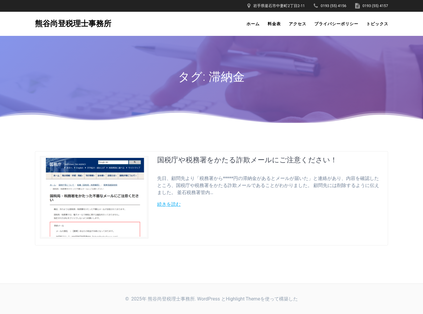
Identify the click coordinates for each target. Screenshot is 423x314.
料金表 (274, 23)
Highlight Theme (243, 299)
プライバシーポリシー (336, 23)
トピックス (377, 23)
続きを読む (169, 204)
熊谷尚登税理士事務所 (73, 24)
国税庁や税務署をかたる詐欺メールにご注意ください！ (247, 159)
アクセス (297, 23)
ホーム (253, 23)
